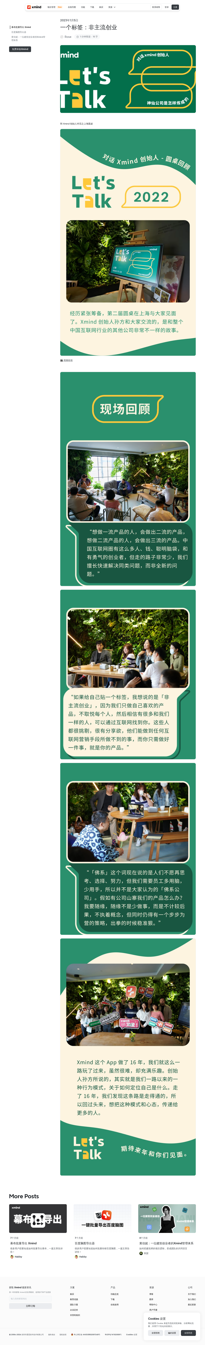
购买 (72, 1294)
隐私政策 (63, 1334)
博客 (151, 1294)
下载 (113, 1299)
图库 (151, 1299)
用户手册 (153, 1310)
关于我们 (192, 1294)
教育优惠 (74, 1299)
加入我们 (192, 1299)
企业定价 (74, 1310)
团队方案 (74, 1305)
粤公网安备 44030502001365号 (87, 1334)
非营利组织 (75, 1315)
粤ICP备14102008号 (113, 1334)
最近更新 (192, 1305)
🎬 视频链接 (66, 360)
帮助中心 (153, 1305)
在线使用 (115, 1305)
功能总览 (115, 1294)
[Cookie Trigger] (131, 1334)
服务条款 (51, 1334)
